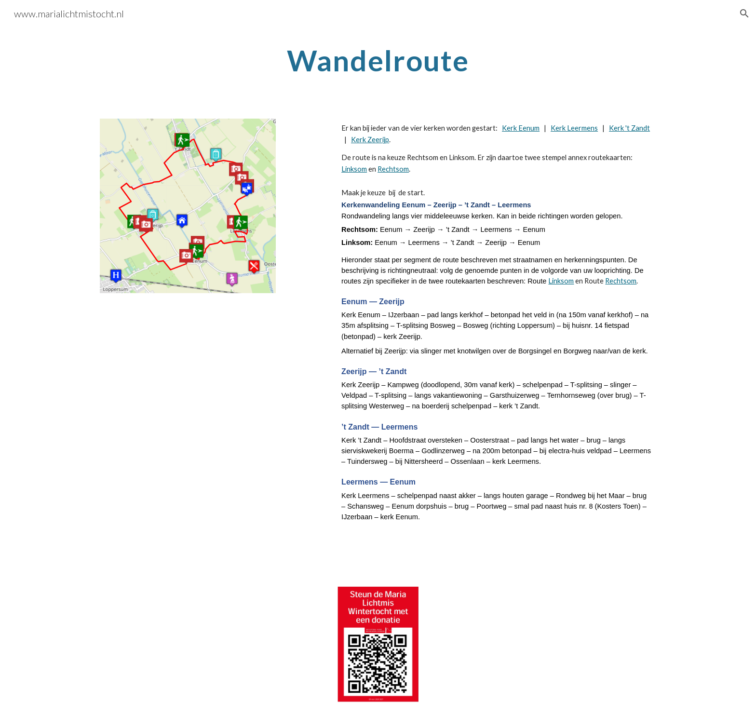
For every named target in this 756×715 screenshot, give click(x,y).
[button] (744, 13)
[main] (378, 60)
